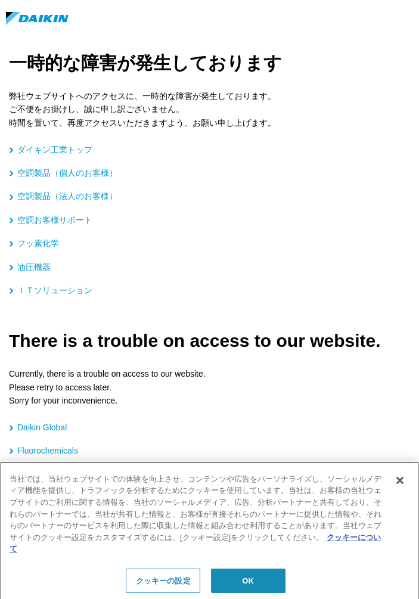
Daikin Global (42, 427)
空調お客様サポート (54, 220)
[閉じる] (400, 484)
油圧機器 (34, 267)
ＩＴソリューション (54, 290)
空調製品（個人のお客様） (67, 173)
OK (248, 584)
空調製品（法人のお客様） (67, 196)
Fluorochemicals (47, 450)
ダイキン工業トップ (54, 149)
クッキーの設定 (163, 584)
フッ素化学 (38, 243)
